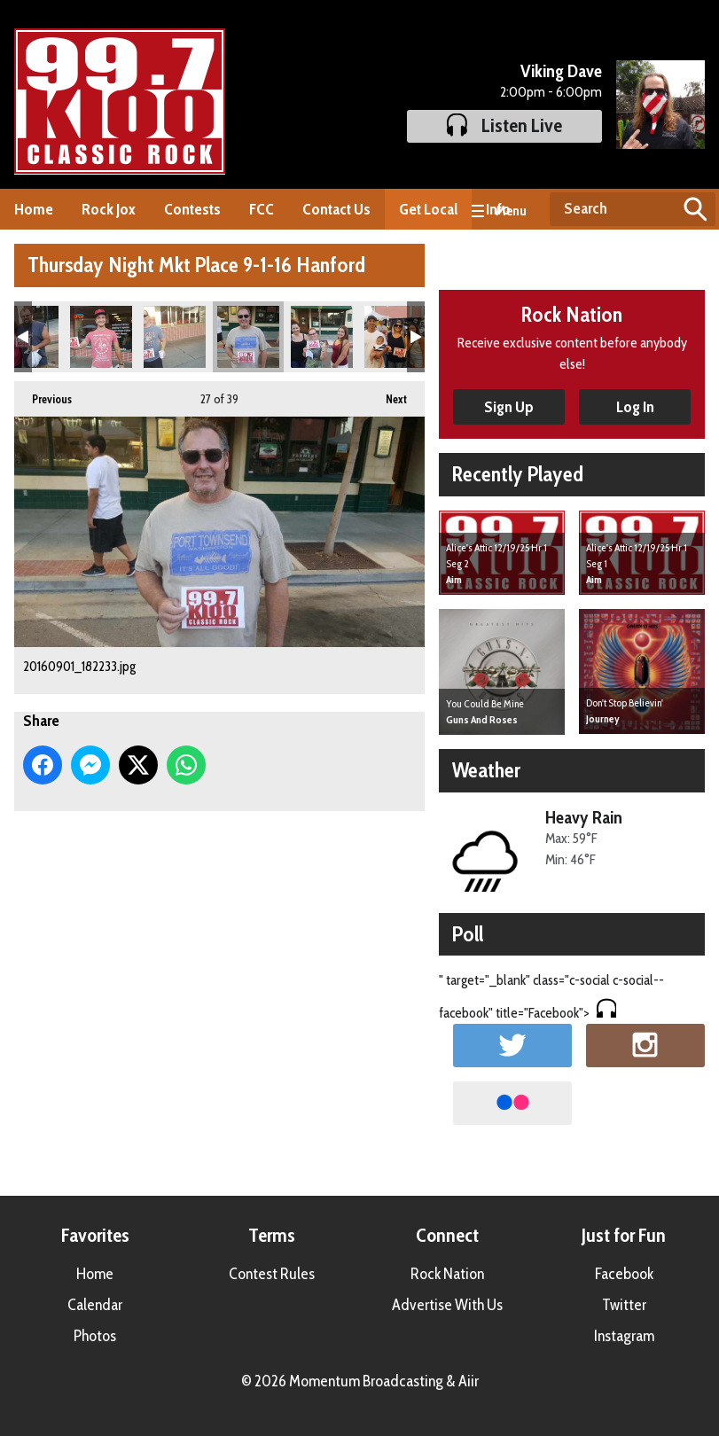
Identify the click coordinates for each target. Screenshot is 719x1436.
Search (695, 209)
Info (498, 209)
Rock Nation (447, 1274)
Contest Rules (272, 1274)
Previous (43, 393)
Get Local (428, 209)
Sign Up (509, 407)
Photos (95, 1336)
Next (387, 393)
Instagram (624, 1336)
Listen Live (504, 125)
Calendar (94, 1305)
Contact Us (336, 209)
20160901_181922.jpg (175, 337)
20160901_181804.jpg (101, 337)
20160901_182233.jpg (248, 337)
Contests (192, 209)
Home (33, 209)
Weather (486, 770)
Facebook (624, 1274)
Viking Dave (561, 71)
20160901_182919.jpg (322, 337)
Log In (635, 407)
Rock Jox (109, 209)
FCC (261, 209)
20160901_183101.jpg (395, 337)
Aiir (468, 1381)
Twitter (624, 1305)
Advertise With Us (447, 1305)
